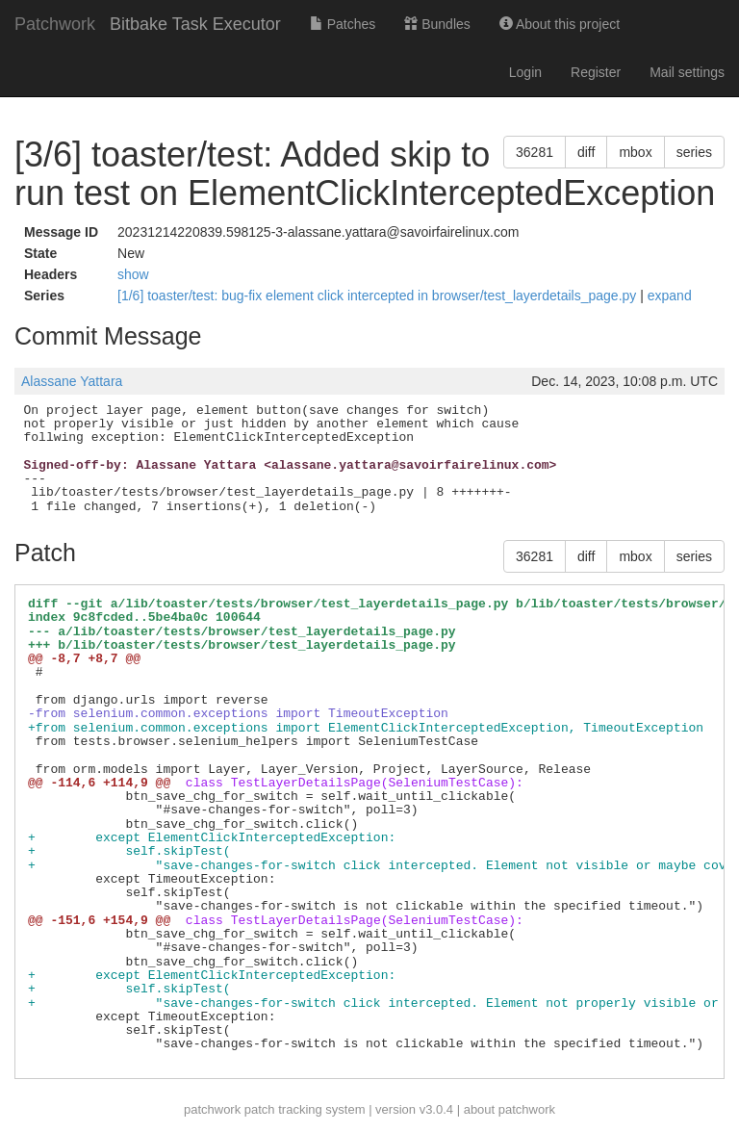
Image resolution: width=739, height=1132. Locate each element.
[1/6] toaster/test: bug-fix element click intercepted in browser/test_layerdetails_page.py (378, 295)
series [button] (694, 152)
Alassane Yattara (71, 381)
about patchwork (509, 1109)
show (133, 274)
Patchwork (54, 24)
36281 (534, 152)
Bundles (437, 24)
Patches (342, 24)
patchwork (212, 1109)
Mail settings (687, 72)
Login (525, 72)
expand (670, 295)
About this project (559, 24)
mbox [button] (635, 152)
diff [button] (586, 152)
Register (596, 72)
